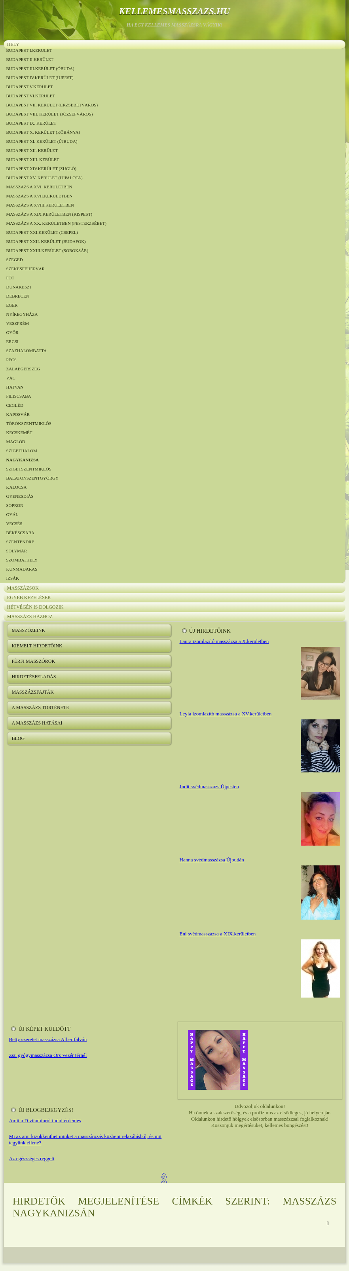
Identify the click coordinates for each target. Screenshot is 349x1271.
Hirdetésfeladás (33, 676)
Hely (13, 44)
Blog (18, 738)
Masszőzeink (28, 630)
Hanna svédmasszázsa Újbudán (212, 860)
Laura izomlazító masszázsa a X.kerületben (224, 641)
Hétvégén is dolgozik (35, 607)
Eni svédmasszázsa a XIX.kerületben (218, 934)
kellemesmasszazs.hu (174, 11)
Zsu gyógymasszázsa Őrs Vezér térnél (48, 1055)
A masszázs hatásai (36, 723)
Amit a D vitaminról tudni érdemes (45, 1120)
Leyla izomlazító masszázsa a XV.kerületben (226, 714)
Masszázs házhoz (30, 616)
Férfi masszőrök (33, 661)
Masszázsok (23, 588)
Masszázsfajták (32, 692)
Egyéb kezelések (29, 597)
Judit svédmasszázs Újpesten (209, 786)
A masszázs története (40, 707)
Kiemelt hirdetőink (36, 646)
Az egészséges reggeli (31, 1158)
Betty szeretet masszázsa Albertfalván (48, 1039)
